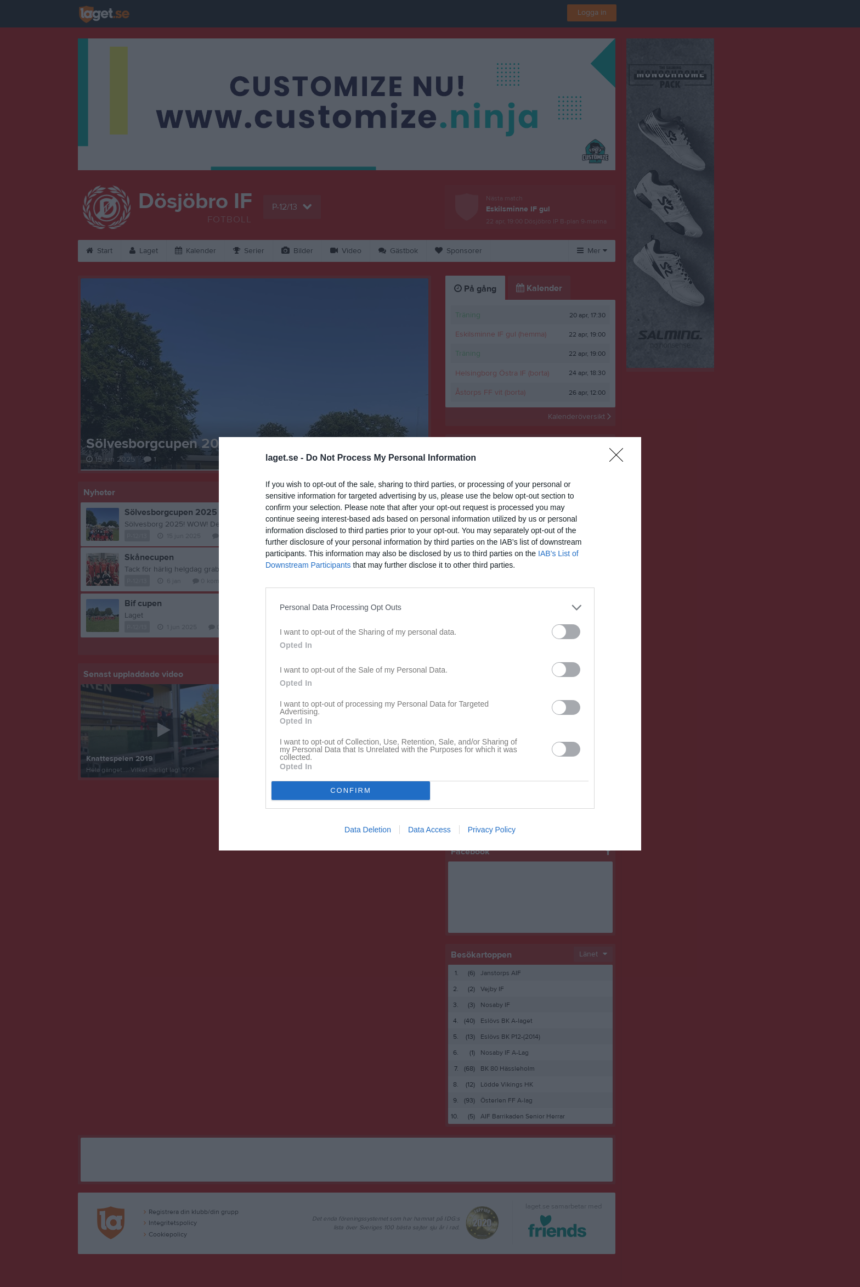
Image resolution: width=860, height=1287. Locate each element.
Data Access (429, 829)
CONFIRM (350, 790)
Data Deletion (367, 829)
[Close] (619, 458)
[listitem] (430, 607)
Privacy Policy (492, 829)
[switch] (566, 631)
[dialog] (430, 643)
